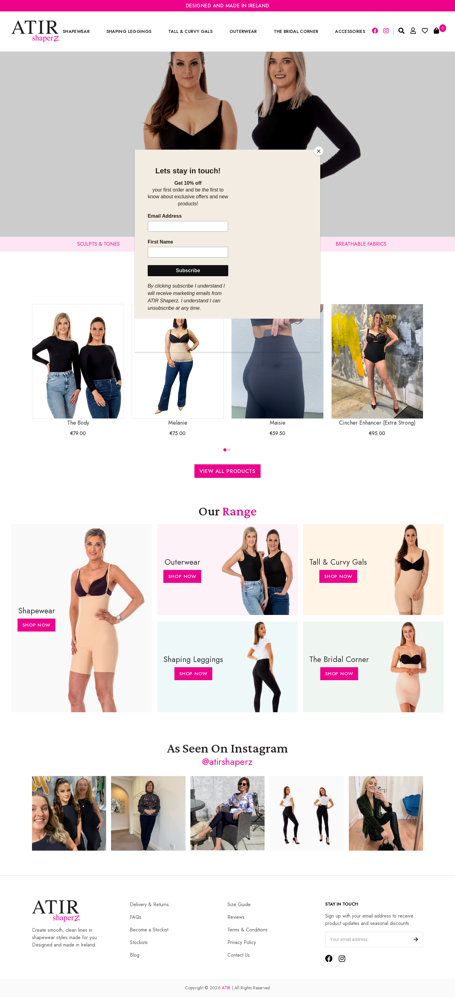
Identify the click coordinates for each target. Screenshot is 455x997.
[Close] (318, 151)
